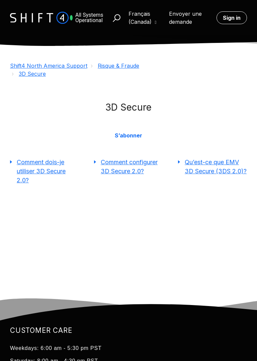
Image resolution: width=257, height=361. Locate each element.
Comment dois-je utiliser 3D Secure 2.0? (41, 171)
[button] (113, 17)
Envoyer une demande (185, 17)
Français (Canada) (140, 17)
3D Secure (32, 73)
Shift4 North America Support (48, 65)
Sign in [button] (232, 17)
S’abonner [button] (128, 135)
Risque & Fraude (118, 65)
